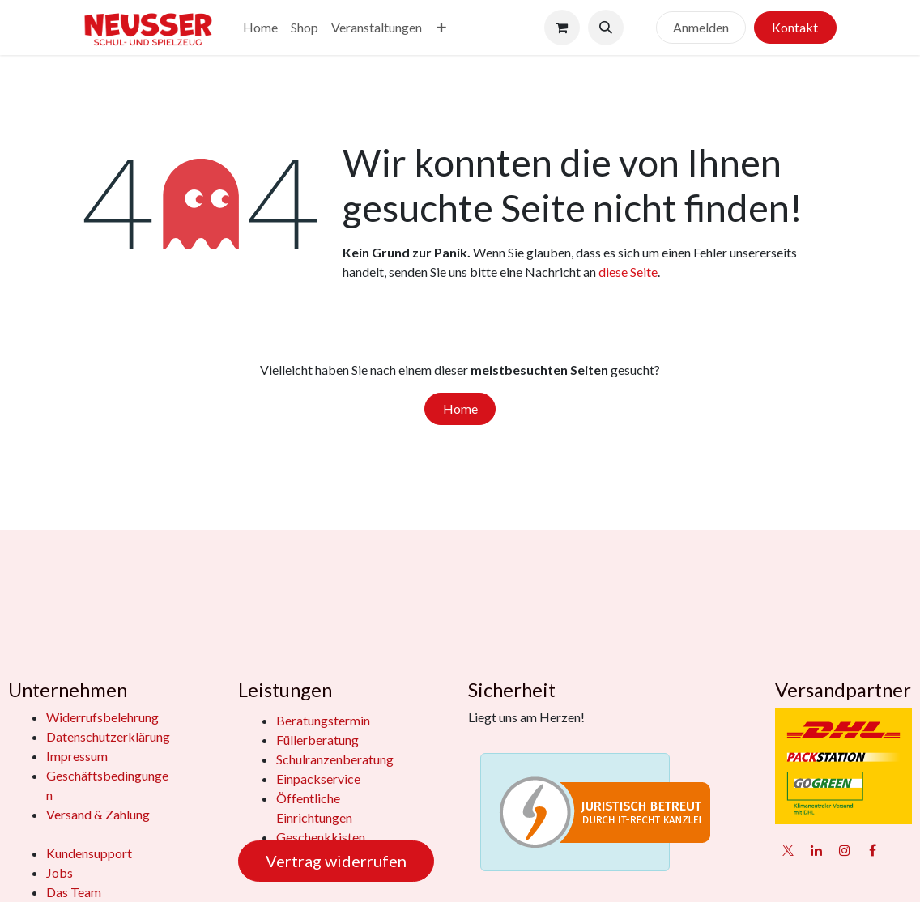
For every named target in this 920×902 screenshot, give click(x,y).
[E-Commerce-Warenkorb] (562, 27)
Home (460, 408)
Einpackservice (318, 778)
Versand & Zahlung (98, 814)
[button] (606, 27)
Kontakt (795, 27)
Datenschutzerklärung (108, 736)
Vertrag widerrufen (336, 860)
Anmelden (701, 27)
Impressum (77, 756)
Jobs (59, 872)
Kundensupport (89, 853)
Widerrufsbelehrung (102, 717)
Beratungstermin (323, 720)
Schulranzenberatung (335, 759)
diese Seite (628, 271)
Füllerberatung (317, 739)
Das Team (73, 892)
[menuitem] (260, 27)
